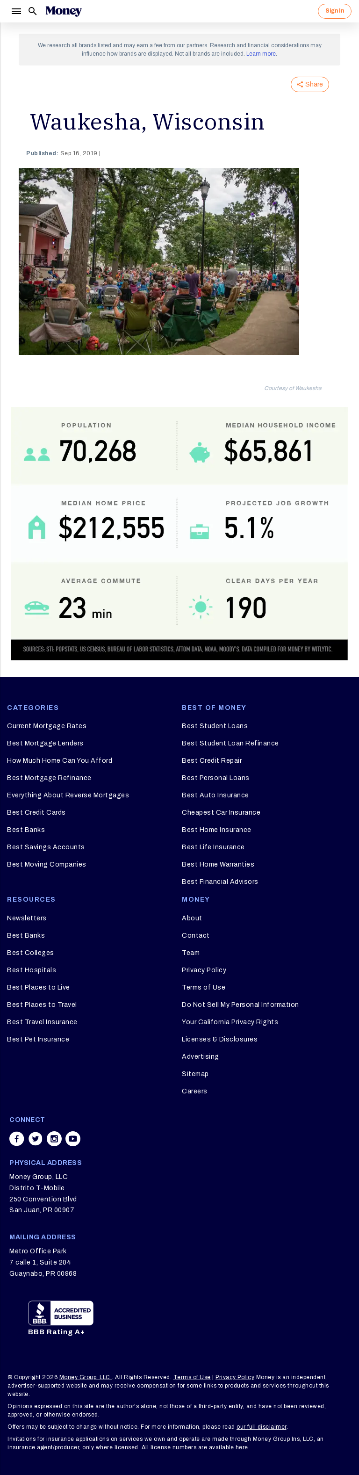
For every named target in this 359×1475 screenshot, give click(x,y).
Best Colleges (30, 952)
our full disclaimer (262, 1427)
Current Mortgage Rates (46, 726)
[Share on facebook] (16, 1138)
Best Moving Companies (46, 864)
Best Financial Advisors (220, 881)
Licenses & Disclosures (220, 1039)
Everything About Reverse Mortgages (68, 795)
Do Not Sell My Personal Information (240, 1004)
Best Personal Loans (216, 777)
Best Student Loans (215, 726)
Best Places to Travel (42, 1004)
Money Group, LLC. (85, 1377)
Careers (195, 1091)
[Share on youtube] (72, 1138)
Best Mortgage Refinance (49, 777)
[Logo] (63, 11)
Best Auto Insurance (215, 795)
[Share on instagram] (54, 1138)
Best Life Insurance (213, 847)
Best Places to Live (38, 987)
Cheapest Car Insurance (221, 812)
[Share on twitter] (35, 1138)
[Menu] (15, 11)
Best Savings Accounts (46, 847)
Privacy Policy (204, 970)
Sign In (334, 10)
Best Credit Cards (36, 812)
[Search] (32, 11)
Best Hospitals (31, 970)
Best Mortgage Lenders (45, 743)
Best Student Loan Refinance (230, 743)
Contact (196, 935)
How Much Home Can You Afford (59, 760)
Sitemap (195, 1073)
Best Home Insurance (216, 829)
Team (191, 952)
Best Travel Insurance (42, 1022)
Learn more (261, 54)
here (242, 1447)
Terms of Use (203, 987)
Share (310, 84)
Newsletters (27, 918)
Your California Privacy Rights (230, 1022)
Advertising (200, 1056)
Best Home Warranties (218, 864)
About (192, 918)
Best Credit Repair (212, 760)
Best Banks (26, 829)
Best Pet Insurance (38, 1039)
